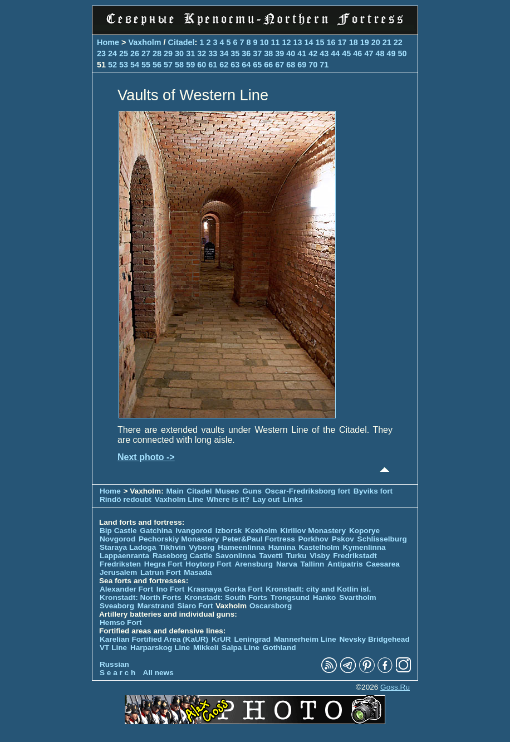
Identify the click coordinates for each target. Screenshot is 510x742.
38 (268, 53)
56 (157, 64)
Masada (198, 572)
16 (331, 42)
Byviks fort (373, 491)
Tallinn (313, 564)
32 (201, 53)
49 (390, 53)
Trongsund (290, 597)
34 (223, 53)
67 (279, 64)
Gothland (279, 647)
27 (145, 53)
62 (223, 64)
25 (123, 53)
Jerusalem (118, 572)
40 (290, 53)
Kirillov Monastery (313, 530)
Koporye (364, 530)
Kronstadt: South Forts (225, 597)
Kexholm (261, 530)
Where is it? (228, 499)
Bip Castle (118, 530)
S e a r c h (117, 672)
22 (398, 42)
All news (158, 672)
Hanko (324, 597)
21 (386, 42)
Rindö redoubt (125, 499)
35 (235, 53)
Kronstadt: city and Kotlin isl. (318, 589)
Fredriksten (120, 564)
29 (168, 53)
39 (279, 53)
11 (275, 42)
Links (293, 499)
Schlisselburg (382, 539)
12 (286, 42)
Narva (286, 564)
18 (353, 42)
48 (379, 53)
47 (368, 53)
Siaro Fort (195, 606)
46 (357, 53)
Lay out (266, 499)
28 (157, 53)
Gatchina (156, 530)
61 (212, 64)
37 (257, 53)
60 (201, 64)
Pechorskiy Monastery (179, 539)
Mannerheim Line (305, 639)
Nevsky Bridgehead (375, 639)
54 (134, 64)
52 (112, 64)
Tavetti (271, 555)
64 (246, 64)
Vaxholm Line (179, 499)
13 (297, 42)
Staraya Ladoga (128, 547)
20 (375, 42)
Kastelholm (319, 547)
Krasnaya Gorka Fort (225, 589)
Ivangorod (193, 530)
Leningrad (252, 639)
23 (101, 53)
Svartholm (357, 597)
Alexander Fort (126, 589)
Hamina (282, 547)
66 (268, 64)
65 (257, 64)
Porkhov (313, 539)
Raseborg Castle (182, 555)
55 (145, 64)
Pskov (343, 539)
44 (335, 53)
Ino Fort (170, 589)
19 (364, 42)
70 (312, 64)
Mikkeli (205, 647)
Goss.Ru (395, 687)
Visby (320, 555)
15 (320, 42)
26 (134, 53)
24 (112, 53)
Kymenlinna (364, 547)
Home (108, 42)
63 (235, 64)
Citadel (181, 42)
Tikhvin (172, 547)
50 (402, 53)
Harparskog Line (160, 647)
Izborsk (228, 530)
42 (312, 53)
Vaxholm (144, 42)
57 (168, 64)
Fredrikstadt (355, 555)
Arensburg (253, 564)
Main (175, 491)
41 (301, 53)
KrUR (221, 639)
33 (212, 53)
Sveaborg (117, 606)
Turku (296, 555)
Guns (252, 491)
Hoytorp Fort (208, 564)
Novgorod (117, 539)
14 (309, 42)
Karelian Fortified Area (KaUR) (154, 639)
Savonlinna (235, 555)
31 (190, 53)
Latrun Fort (160, 572)
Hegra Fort (163, 564)
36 (246, 53)
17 (342, 42)
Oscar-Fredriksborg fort (307, 491)
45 (346, 53)
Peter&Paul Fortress (258, 539)
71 (324, 64)
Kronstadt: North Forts (141, 597)
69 (301, 64)
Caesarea (382, 564)
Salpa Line (240, 647)
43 (324, 53)
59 (190, 64)
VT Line (113, 647)
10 (264, 42)
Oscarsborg (270, 606)
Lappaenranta (124, 555)
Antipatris (344, 564)
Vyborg (201, 547)
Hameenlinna (241, 547)
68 (290, 64)
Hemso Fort (121, 622)
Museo (227, 491)
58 (179, 64)
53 (123, 64)
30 (179, 53)
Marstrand (156, 606)
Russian (114, 664)
